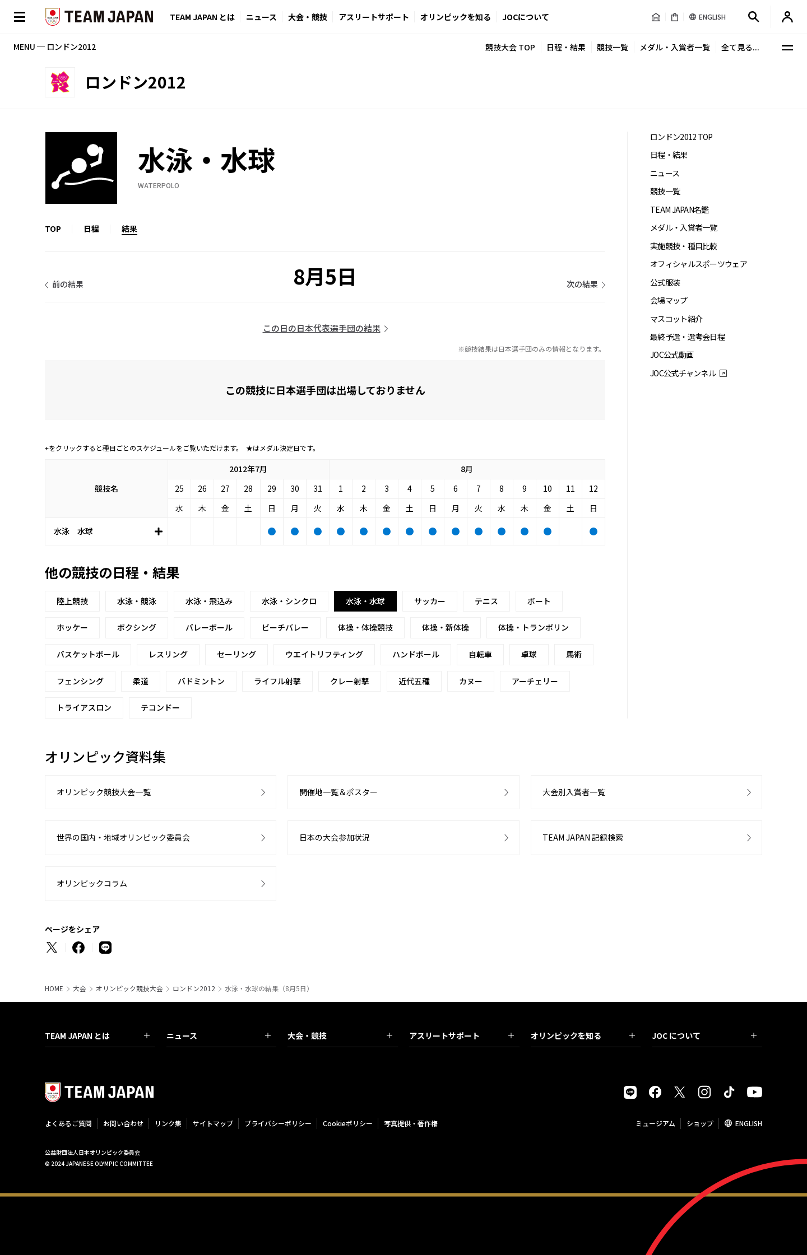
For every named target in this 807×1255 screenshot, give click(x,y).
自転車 (480, 654)
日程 (91, 228)
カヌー (471, 681)
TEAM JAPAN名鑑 (679, 209)
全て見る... (740, 47)
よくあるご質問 (68, 1123)
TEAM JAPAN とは (97, 1035)
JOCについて (525, 16)
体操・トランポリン (533, 627)
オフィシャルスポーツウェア (698, 264)
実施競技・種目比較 (683, 246)
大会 (79, 988)
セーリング (236, 654)
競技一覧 (612, 47)
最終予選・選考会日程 (687, 337)
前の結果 (68, 284)
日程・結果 (566, 47)
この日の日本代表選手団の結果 (322, 328)
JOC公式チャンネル (683, 373)
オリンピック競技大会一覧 (104, 791)
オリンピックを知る (455, 16)
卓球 (529, 654)
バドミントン (201, 681)
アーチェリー (535, 681)
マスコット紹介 (676, 319)
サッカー (430, 600)
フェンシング (80, 681)
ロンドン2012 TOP (681, 137)
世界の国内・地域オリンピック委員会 (123, 837)
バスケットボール (88, 654)
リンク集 (168, 1123)
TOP (53, 228)
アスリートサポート (373, 16)
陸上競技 (72, 600)
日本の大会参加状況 (334, 837)
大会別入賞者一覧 (573, 791)
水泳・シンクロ (289, 600)
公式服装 (665, 282)
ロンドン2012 (194, 988)
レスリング (168, 654)
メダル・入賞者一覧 (674, 47)
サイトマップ (213, 1123)
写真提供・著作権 (411, 1123)
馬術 (574, 654)
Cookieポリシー (348, 1123)
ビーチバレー (285, 627)
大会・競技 (339, 1035)
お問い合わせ (123, 1123)
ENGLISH (748, 1123)
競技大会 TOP (510, 47)
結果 (129, 228)
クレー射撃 (349, 681)
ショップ (700, 1123)
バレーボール (209, 627)
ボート (539, 600)
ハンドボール (415, 654)
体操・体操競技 (365, 627)
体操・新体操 (445, 627)
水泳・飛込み (209, 600)
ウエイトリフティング (324, 654)
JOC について (704, 1035)
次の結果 (582, 284)
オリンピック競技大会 (129, 988)
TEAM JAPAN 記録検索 (582, 837)
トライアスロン (84, 707)
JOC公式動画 (671, 354)
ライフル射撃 (277, 681)
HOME (54, 988)
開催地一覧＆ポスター (338, 791)
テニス (486, 600)
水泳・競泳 (136, 600)
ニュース (261, 16)
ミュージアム (655, 1123)
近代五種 (414, 681)
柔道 (141, 681)
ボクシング (136, 627)
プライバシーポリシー (278, 1123)
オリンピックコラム (92, 883)
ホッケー (72, 627)
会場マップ (669, 300)
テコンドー (160, 707)
